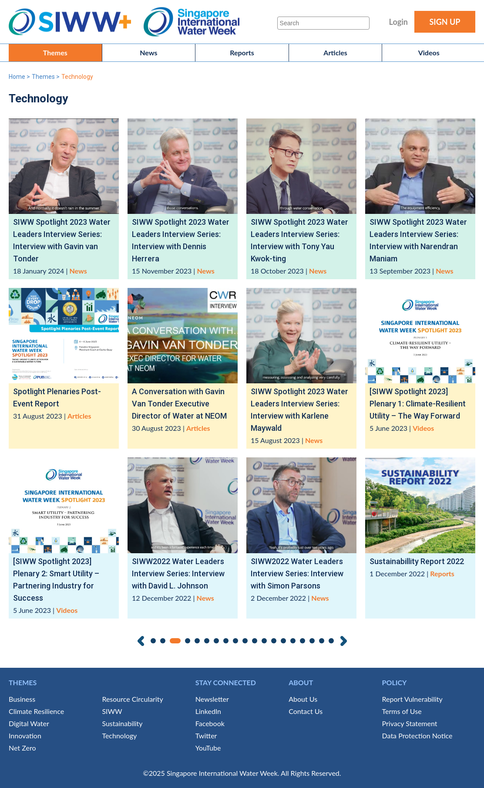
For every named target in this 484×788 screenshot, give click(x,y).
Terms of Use (402, 711)
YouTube (208, 748)
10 (245, 640)
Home (17, 76)
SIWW (112, 711)
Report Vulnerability (412, 699)
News (148, 52)
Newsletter (212, 699)
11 (254, 640)
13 (273, 640)
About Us (303, 699)
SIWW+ (74, 22)
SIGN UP (444, 22)
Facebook (210, 723)
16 (302, 640)
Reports (242, 52)
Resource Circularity (132, 699)
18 (321, 640)
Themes (55, 52)
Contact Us (306, 711)
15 (293, 640)
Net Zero (22, 748)
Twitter (206, 735)
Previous (141, 641)
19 (331, 640)
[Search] (323, 23)
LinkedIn (208, 711)
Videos (429, 52)
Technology (119, 735)
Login (398, 22)
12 (264, 640)
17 (312, 640)
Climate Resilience (36, 711)
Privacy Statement (409, 723)
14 (283, 640)
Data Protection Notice (417, 735)
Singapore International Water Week (191, 22)
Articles (335, 52)
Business (22, 699)
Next (343, 641)
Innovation (25, 735)
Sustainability (122, 723)
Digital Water (29, 723)
